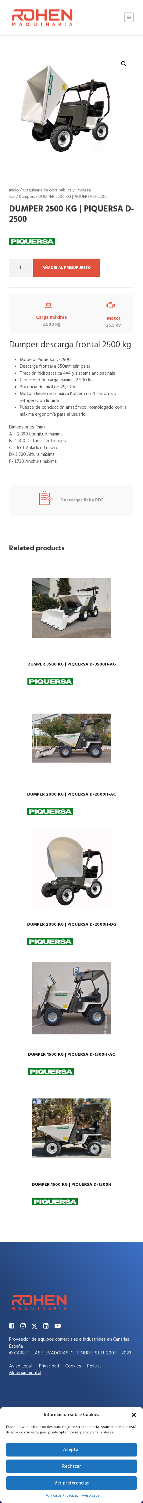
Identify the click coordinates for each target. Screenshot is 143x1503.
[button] (134, 1415)
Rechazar (71, 1466)
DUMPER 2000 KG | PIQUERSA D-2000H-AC (71, 794)
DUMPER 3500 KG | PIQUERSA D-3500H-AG (71, 664)
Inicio (14, 190)
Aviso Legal (91, 1495)
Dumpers (27, 196)
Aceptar (71, 1449)
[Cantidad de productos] (20, 268)
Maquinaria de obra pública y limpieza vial (50, 193)
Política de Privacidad (62, 1495)
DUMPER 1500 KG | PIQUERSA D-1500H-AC (71, 1054)
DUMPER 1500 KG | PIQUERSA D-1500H (71, 1184)
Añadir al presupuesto (66, 268)
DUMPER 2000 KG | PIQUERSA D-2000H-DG (71, 924)
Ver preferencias (71, 1483)
